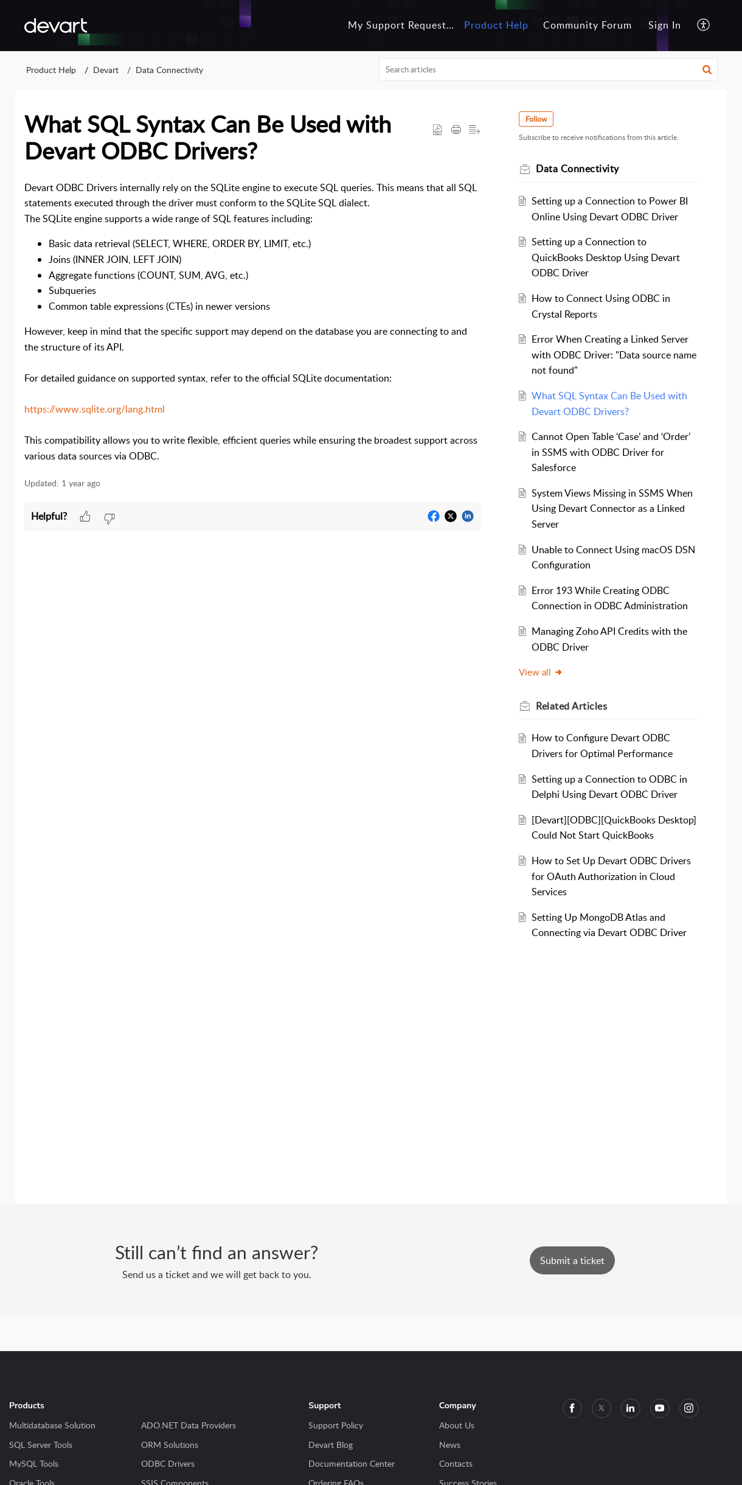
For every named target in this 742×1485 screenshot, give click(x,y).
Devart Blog (330, 1444)
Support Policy (335, 1425)
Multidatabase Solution (52, 1425)
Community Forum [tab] (587, 25)
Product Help (51, 69)
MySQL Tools (33, 1463)
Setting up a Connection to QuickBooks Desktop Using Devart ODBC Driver (606, 257)
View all (541, 672)
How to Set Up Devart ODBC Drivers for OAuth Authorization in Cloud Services (612, 876)
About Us (456, 1425)
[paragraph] (252, 322)
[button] (704, 26)
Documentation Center (351, 1463)
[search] (548, 69)
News (449, 1444)
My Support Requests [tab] (399, 25)
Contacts (456, 1463)
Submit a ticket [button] (572, 1260)
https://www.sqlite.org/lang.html (94, 409)
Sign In (664, 25)
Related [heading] (572, 706)
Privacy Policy (462, 1333)
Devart (106, 69)
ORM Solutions (169, 1444)
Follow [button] (536, 119)
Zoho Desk (325, 1333)
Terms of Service (391, 1333)
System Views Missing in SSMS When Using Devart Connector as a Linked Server (612, 508)
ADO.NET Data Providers (188, 1425)
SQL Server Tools (40, 1444)
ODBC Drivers (168, 1463)
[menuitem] (664, 26)
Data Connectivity (169, 69)
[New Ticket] (572, 1260)
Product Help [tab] (496, 25)
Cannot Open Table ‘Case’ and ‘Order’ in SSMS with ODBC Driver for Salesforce (611, 452)
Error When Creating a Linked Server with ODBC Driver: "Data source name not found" (614, 354)
